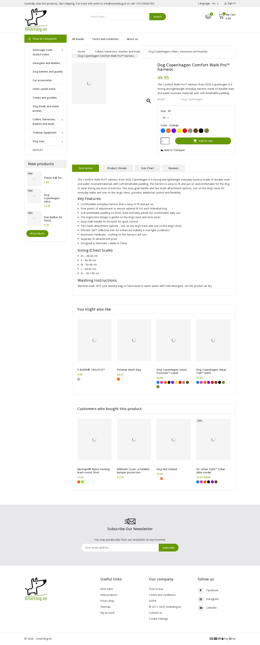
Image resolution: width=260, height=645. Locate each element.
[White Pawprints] (158, 478)
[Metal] (78, 379)
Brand (161, 99)
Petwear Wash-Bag (129, 369)
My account (107, 612)
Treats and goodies (45, 97)
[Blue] (163, 130)
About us (132, 39)
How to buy (156, 589)
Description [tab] (85, 168)
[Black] (201, 130)
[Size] (166, 117)
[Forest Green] (206, 130)
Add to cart (203, 141)
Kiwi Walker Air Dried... (53, 219)
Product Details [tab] (117, 168)
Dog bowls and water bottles (46, 109)
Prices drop (107, 600)
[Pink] (161, 382)
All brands (78, 39)
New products (109, 595)
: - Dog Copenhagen (190, 99)
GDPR (152, 600)
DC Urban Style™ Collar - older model (211, 471)
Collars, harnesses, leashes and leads (48, 121)
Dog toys (48, 141)
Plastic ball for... (54, 177)
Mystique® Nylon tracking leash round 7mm (93, 471)
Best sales (106, 589)
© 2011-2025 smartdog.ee (165, 606)
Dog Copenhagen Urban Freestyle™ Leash (172, 371)
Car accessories (42, 80)
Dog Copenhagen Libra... (52, 198)
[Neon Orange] (78, 481)
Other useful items (44, 89)
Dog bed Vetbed (167, 469)
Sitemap (105, 606)
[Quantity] (165, 140)
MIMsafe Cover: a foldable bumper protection (133, 471)
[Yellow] (179, 130)
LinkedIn (211, 607)
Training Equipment (48, 132)
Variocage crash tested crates (48, 52)
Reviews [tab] (173, 168)
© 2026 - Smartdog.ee (38, 638)
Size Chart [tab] (147, 168)
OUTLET (38, 150)
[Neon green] (82, 481)
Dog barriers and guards (48, 71)
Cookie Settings (158, 618)
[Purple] (174, 130)
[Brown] (195, 130)
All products (37, 233)
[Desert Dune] (190, 130)
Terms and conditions (105, 39)
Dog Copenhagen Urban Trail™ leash (211, 371)
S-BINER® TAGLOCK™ (91, 369)
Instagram (212, 599)
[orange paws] (161, 478)
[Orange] (168, 130)
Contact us (155, 612)
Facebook (212, 590)
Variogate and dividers (46, 63)
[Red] (185, 130)
